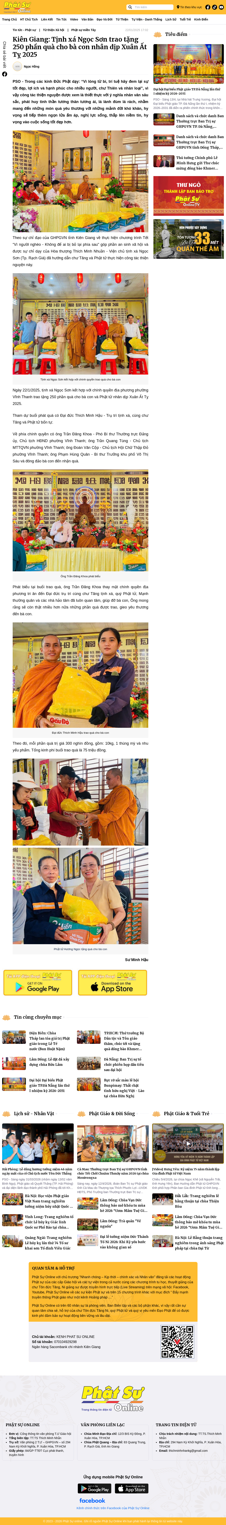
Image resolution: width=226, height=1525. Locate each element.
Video (74, 19)
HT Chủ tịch (29, 19)
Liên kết (47, 19)
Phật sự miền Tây (83, 30)
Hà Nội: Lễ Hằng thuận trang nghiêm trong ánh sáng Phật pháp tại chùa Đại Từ (199, 1243)
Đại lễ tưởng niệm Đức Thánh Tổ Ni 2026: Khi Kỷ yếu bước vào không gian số (124, 1242)
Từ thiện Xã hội (53, 30)
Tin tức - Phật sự (24, 30)
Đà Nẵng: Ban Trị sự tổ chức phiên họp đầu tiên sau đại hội (124, 1064)
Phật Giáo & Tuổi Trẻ (186, 1113)
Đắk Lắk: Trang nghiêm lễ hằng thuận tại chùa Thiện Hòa (197, 1201)
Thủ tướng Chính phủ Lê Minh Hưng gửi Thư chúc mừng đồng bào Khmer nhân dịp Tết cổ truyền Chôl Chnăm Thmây (199, 168)
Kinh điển (201, 19)
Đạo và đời (104, 19)
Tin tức (61, 19)
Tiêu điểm (176, 34)
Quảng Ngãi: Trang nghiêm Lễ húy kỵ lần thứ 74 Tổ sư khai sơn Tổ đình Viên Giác (48, 1243)
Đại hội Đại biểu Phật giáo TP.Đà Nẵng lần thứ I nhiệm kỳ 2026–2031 (49, 1085)
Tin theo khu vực (189, 7)
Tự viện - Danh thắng (147, 19)
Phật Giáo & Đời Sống (112, 1113)
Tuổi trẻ (185, 19)
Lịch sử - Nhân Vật (34, 1113)
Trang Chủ (9, 19)
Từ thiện (122, 19)
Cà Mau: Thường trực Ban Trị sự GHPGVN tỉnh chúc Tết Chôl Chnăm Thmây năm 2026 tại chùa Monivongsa (113, 1173)
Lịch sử (170, 19)
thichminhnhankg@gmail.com (188, 1450)
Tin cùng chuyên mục (38, 1017)
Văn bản (87, 19)
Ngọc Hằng (31, 66)
